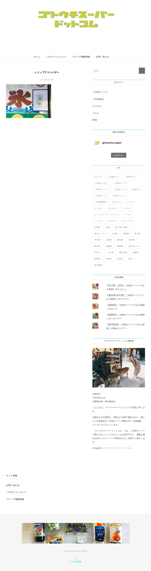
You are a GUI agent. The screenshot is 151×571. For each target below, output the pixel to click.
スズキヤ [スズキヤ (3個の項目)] (127, 208)
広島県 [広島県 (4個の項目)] (109, 240)
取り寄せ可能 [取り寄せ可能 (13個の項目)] (121, 227)
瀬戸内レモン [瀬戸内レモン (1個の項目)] (134, 246)
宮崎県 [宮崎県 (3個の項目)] (126, 233)
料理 (94, 119)
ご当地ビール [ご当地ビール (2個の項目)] (100, 195)
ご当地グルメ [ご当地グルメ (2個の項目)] (131, 177)
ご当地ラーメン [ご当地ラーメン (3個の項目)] (118, 195)
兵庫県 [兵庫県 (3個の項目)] (97, 227)
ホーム (37, 57)
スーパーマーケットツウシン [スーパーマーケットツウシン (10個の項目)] (107, 214)
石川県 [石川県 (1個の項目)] (111, 252)
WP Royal (82, 551)
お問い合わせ (102, 57)
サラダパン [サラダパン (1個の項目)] (113, 208)
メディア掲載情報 (81, 57)
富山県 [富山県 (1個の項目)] (137, 233)
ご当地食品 (98, 98)
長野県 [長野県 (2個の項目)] (109, 259)
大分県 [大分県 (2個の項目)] (115, 233)
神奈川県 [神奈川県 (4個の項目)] (123, 252)
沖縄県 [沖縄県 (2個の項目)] (109, 246)
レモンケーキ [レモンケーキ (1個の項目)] (127, 221)
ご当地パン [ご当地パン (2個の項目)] (136, 189)
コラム (95, 112)
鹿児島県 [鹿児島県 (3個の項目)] (98, 265)
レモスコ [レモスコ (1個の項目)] (112, 221)
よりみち (96, 105)
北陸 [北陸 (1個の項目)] (108, 227)
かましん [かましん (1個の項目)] (98, 177)
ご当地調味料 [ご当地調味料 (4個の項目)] (100, 202)
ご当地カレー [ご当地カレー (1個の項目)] (114, 177)
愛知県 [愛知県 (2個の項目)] (120, 240)
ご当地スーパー (100, 91)
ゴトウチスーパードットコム (118, 447)
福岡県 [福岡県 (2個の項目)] (136, 252)
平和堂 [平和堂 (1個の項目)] (97, 240)
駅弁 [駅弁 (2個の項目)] (131, 259)
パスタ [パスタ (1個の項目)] (128, 214)
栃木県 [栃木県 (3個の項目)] (97, 246)
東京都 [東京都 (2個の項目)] (132, 240)
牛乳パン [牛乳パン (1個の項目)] (98, 252)
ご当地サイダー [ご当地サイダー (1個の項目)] (101, 183)
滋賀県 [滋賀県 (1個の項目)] (120, 246)
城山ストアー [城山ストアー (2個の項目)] (100, 233)
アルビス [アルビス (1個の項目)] (131, 202)
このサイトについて (56, 57)
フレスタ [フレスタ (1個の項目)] (98, 221)
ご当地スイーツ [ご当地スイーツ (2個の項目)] (120, 183)
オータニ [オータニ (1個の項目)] (98, 208)
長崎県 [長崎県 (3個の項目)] (97, 259)
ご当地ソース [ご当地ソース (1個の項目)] (119, 189)
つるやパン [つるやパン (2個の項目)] (117, 202)
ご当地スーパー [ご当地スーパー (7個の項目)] (101, 189)
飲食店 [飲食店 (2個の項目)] (120, 259)
